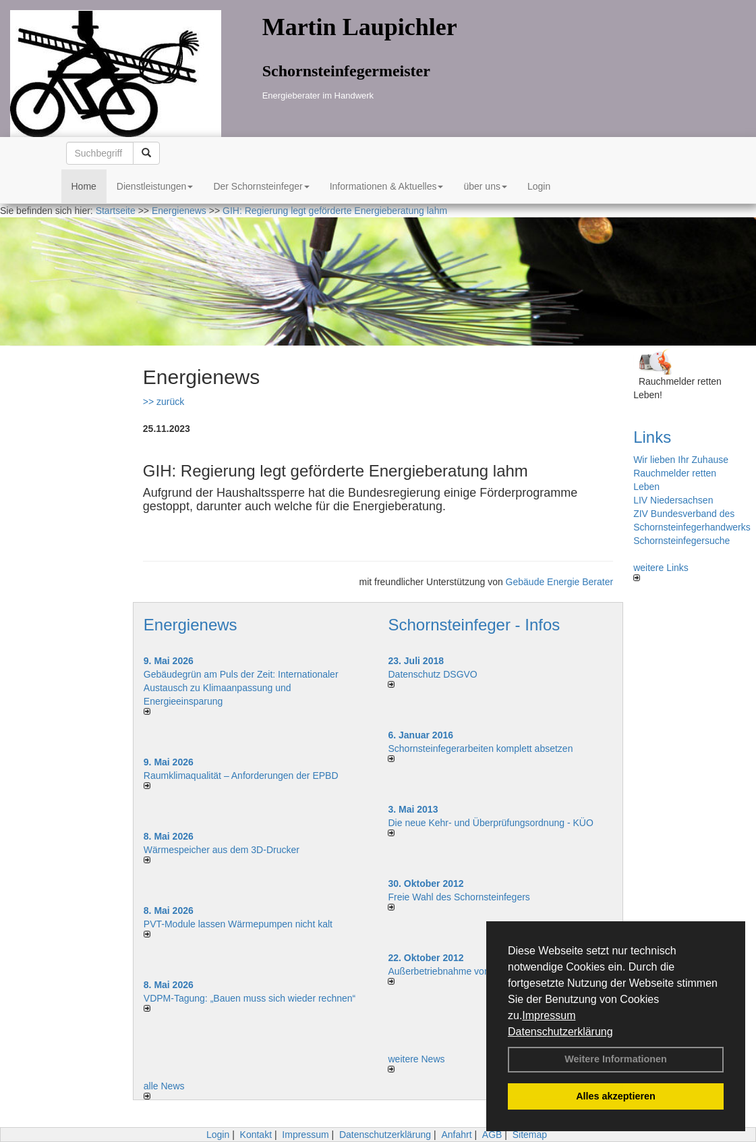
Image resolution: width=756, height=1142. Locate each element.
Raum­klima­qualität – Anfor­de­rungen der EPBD (241, 775)
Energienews (190, 625)
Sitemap (530, 1134)
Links (652, 437)
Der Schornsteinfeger (261, 186)
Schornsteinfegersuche (681, 540)
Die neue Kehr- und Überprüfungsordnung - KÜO (490, 822)
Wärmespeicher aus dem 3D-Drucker (221, 849)
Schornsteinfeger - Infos (474, 625)
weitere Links (661, 571)
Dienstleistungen (155, 186)
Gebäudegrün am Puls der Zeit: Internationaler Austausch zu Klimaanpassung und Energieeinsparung (241, 688)
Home (83, 186)
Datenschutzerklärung (560, 1031)
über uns (484, 186)
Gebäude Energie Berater (560, 581)
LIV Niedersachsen (673, 500)
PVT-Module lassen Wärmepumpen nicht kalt (238, 924)
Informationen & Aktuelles (387, 186)
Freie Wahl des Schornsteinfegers (458, 897)
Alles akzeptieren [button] (616, 1096)
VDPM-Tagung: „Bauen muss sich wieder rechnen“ (249, 998)
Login (538, 186)
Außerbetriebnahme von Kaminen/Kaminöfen (482, 971)
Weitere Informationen (615, 1059)
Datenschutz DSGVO (432, 674)
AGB (492, 1134)
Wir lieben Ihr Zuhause (680, 459)
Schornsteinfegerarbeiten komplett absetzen (480, 748)
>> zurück (163, 401)
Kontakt (256, 1134)
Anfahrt (456, 1134)
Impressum (548, 1015)
